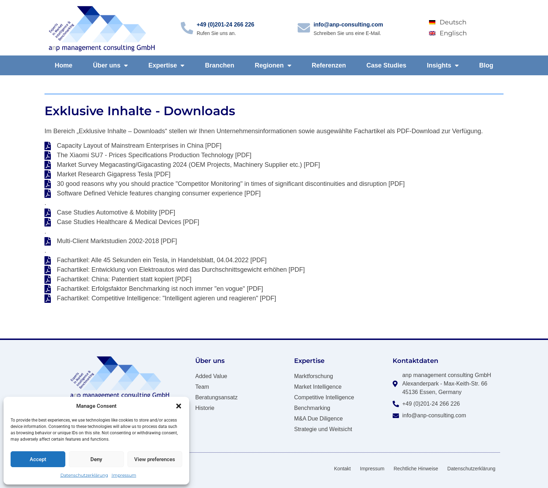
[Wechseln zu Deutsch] (462, 22)
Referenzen (329, 65)
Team (202, 387)
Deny (96, 459)
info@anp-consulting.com (348, 25)
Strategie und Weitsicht (323, 429)
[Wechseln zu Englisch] (462, 33)
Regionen (273, 65)
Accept (38, 459)
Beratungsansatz (216, 397)
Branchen (219, 65)
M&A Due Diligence (318, 419)
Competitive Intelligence (324, 397)
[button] (178, 406)
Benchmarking (312, 408)
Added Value (211, 376)
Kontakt (342, 468)
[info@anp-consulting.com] (304, 28)
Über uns (110, 65)
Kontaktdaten (415, 361)
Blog (486, 65)
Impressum (124, 475)
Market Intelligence (317, 387)
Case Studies (386, 65)
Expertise (166, 65)
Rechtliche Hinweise (416, 468)
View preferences (154, 459)
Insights (443, 65)
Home (63, 65)
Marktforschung (313, 376)
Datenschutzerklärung (84, 475)
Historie (204, 408)
